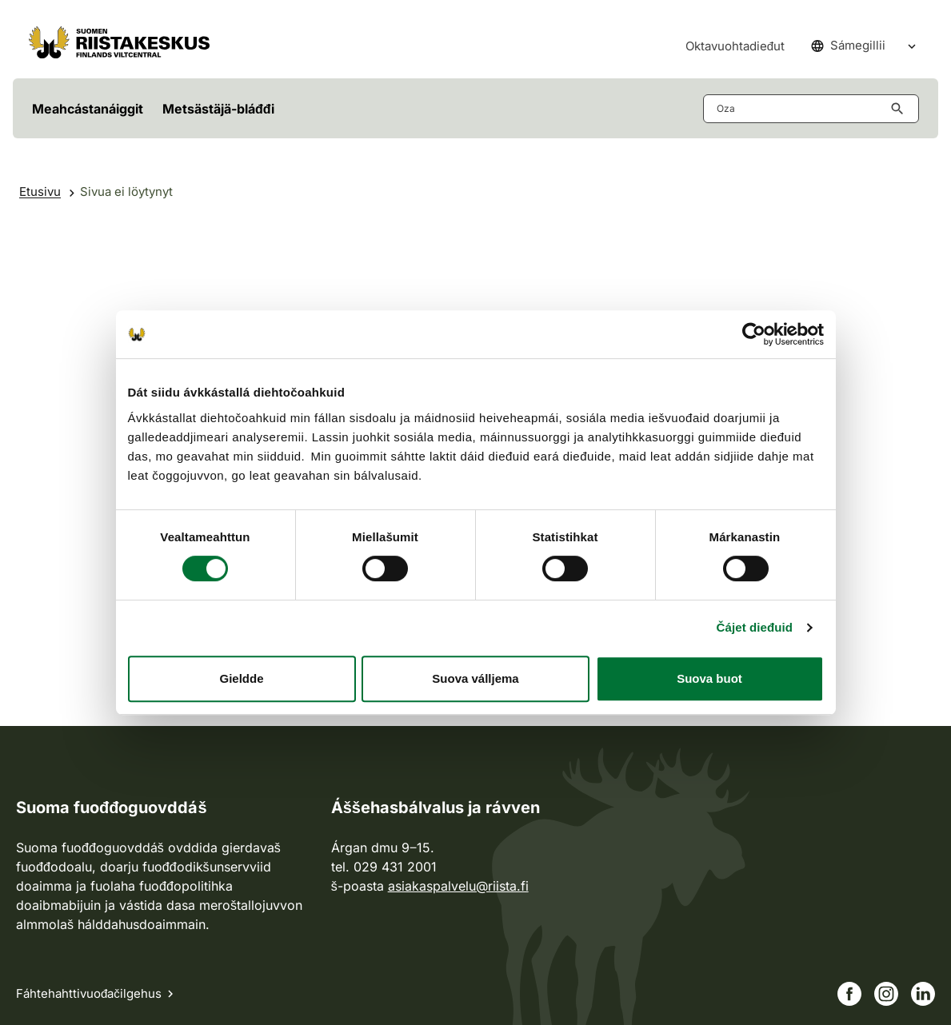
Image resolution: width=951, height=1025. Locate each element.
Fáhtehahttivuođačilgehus (89, 993)
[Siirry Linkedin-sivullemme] (923, 994)
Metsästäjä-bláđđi (218, 109)
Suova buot (709, 678)
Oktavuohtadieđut (735, 46)
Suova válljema (475, 678)
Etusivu (40, 191)
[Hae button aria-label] (900, 108)
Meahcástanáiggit (87, 109)
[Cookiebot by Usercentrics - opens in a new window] (754, 334)
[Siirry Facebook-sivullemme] (849, 994)
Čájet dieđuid (755, 627)
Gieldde (241, 678)
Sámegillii (848, 45)
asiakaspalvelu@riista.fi (458, 886)
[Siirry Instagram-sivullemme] (886, 994)
